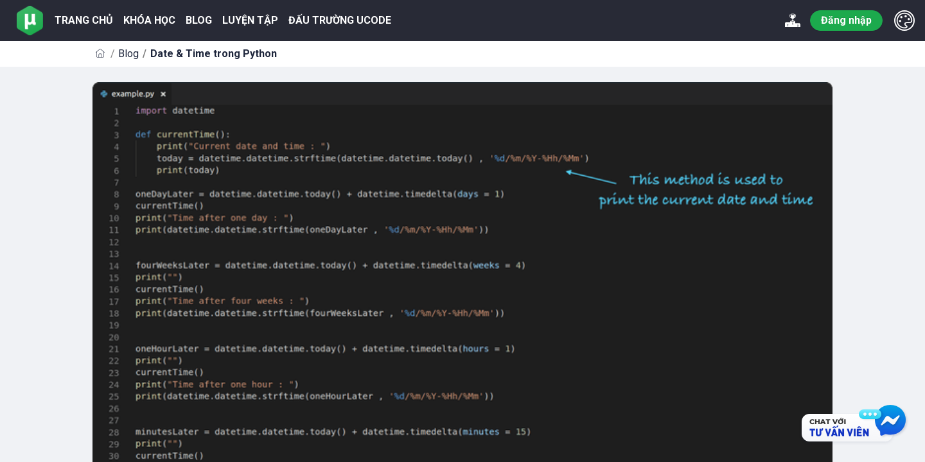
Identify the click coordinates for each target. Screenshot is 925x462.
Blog (128, 53)
